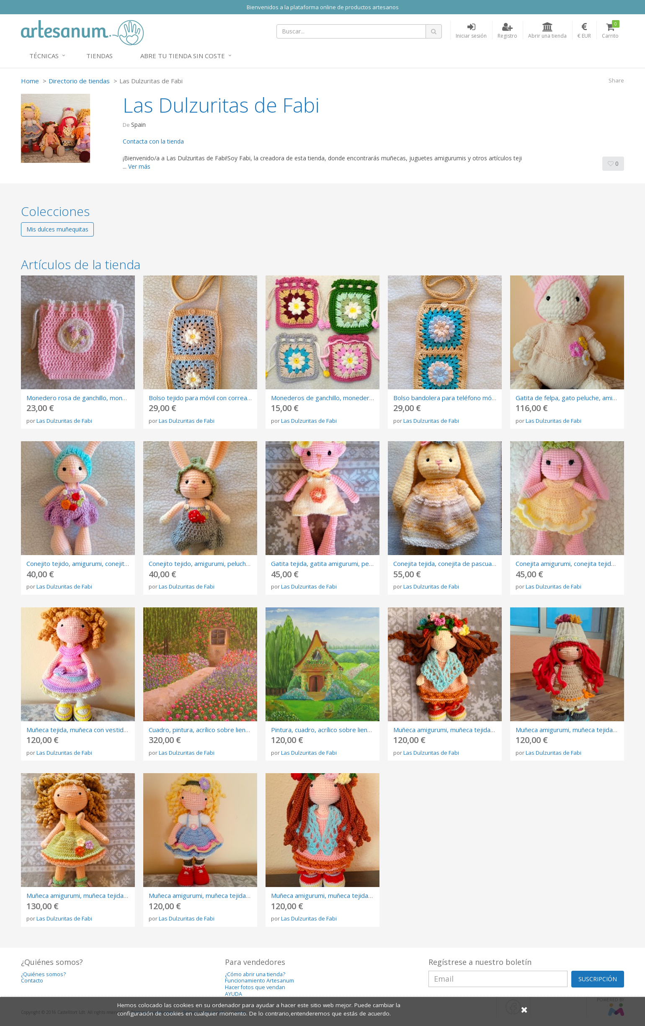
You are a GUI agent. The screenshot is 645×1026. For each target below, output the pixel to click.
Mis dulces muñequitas (57, 229)
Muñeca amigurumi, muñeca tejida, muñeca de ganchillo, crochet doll (490, 729)
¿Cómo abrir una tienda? (255, 974)
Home (30, 81)
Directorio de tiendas (79, 81)
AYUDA (233, 994)
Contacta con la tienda (153, 141)
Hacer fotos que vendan (255, 987)
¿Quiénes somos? (43, 974)
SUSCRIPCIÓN (597, 979)
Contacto (32, 980)
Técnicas (44, 55)
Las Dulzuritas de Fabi (64, 420)
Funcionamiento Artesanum (259, 980)
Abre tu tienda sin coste (182, 55)
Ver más (139, 166)
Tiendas (99, 55)
